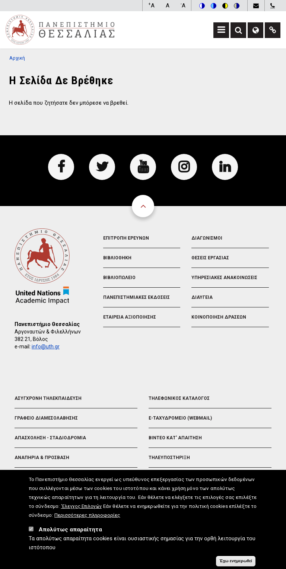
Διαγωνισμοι (206, 238)
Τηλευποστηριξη (169, 457)
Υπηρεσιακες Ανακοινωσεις (224, 277)
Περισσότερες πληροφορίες (87, 517)
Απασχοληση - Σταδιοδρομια (50, 437)
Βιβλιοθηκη (117, 257)
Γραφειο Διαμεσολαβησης (46, 418)
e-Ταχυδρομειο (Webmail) (180, 418)
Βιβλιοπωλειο (119, 277)
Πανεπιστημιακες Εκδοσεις (136, 297)
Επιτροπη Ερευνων (126, 238)
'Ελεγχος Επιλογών (81, 508)
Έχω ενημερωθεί (235, 563)
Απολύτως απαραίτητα (70, 531)
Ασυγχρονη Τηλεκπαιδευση (48, 398)
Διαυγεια (202, 297)
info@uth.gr (46, 347)
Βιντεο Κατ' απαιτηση (175, 437)
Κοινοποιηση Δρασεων (218, 317)
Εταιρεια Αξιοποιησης (129, 317)
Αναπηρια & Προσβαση (42, 457)
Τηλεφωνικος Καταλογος (179, 398)
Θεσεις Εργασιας (210, 257)
